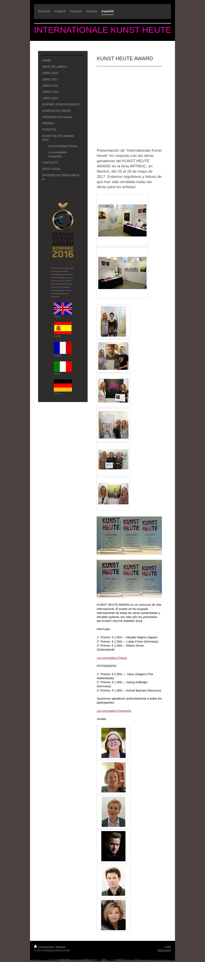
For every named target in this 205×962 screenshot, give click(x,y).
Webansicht (164, 950)
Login (168, 946)
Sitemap (60, 946)
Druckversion (44, 946)
